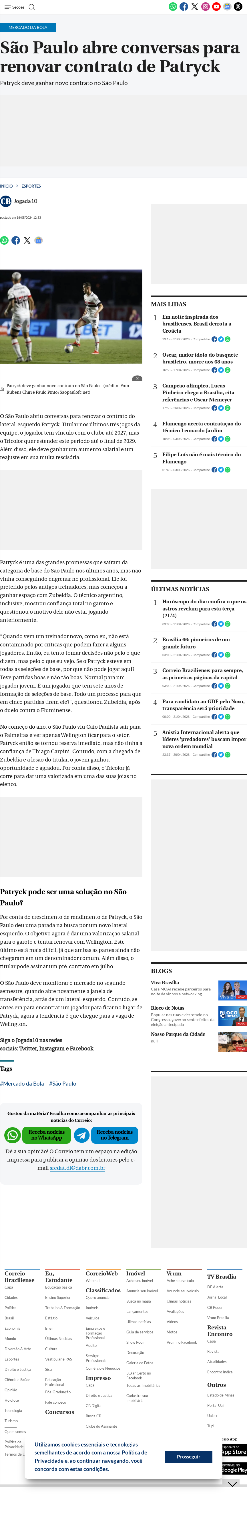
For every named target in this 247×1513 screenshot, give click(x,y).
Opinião (11, 1390)
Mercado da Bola (23, 1083)
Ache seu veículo (180, 1280)
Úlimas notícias (138, 1321)
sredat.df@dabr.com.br (77, 1168)
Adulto (91, 1345)
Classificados (103, 1290)
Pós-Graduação (58, 1392)
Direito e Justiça (18, 1369)
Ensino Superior (58, 1297)
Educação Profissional (54, 1382)
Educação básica (58, 1287)
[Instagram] (205, 9)
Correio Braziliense (19, 1276)
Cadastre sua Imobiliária (137, 1398)
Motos (172, 1332)
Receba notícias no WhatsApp (47, 1135)
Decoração (135, 1352)
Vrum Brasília (218, 1317)
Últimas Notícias (58, 1338)
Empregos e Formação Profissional (95, 1333)
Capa (9, 1287)
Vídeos (172, 1321)
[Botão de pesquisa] (32, 7)
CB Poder (215, 1307)
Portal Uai (215, 1405)
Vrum (174, 1273)
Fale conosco (55, 1402)
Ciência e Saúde (17, 1379)
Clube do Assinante (101, 1426)
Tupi (210, 1426)
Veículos (92, 1318)
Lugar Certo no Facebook (138, 1375)
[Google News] (227, 9)
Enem (50, 1328)
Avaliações (175, 1311)
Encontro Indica (220, 1372)
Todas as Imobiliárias (143, 1385)
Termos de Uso (17, 1454)
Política (11, 1307)
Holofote (12, 1400)
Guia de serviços (139, 1332)
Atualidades (217, 1361)
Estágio (51, 1318)
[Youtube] (216, 9)
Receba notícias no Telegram (115, 1135)
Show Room (136, 1342)
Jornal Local (217, 1297)
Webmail (93, 1280)
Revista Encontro (220, 1330)
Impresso (98, 1378)
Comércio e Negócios (103, 1368)
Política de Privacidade (14, 1444)
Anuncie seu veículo (183, 1291)
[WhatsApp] (173, 9)
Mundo (10, 1338)
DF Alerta (215, 1287)
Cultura (51, 1349)
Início (6, 186)
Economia (13, 1328)
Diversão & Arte (18, 1349)
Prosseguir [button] (188, 1457)
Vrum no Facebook (182, 1342)
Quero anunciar (98, 1297)
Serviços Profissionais (96, 1358)
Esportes (31, 186)
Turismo (11, 1420)
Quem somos (15, 1431)
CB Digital (94, 1405)
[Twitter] (194, 9)
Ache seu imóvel (139, 1280)
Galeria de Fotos (139, 1363)
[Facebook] (184, 9)
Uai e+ (212, 1415)
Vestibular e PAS (58, 1359)
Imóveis (92, 1307)
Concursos (59, 1412)
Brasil (9, 1318)
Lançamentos (137, 1311)
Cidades (11, 1297)
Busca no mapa (138, 1301)
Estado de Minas (220, 1395)
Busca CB (93, 1416)
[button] (111, 1470)
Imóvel (135, 1273)
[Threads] (238, 9)
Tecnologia (13, 1410)
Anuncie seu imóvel (142, 1291)
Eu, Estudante (58, 1276)
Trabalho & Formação (62, 1307)
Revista (213, 1351)
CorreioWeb (102, 1273)
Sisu (48, 1369)
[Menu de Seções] (15, 7)
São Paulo (64, 1083)
